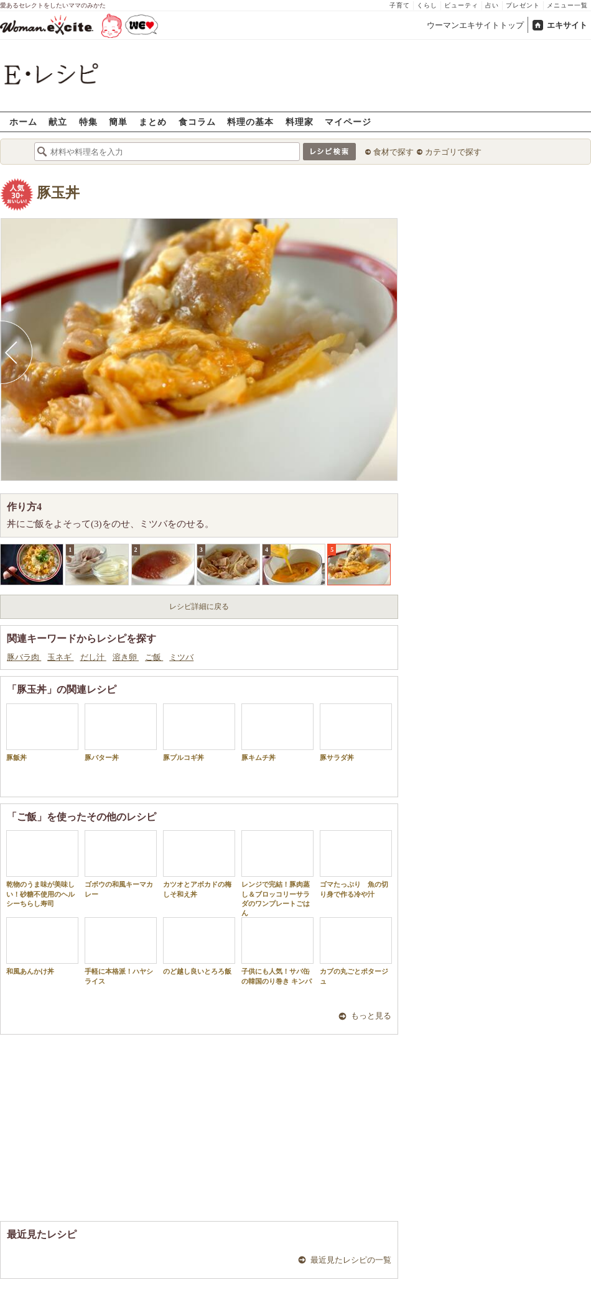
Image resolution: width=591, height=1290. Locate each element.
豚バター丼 (121, 732)
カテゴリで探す (453, 152)
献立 (58, 121)
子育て (399, 5)
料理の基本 (250, 121)
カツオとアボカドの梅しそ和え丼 (199, 863)
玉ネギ (60, 657)
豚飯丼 (42, 732)
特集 (88, 121)
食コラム (197, 121)
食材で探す (393, 152)
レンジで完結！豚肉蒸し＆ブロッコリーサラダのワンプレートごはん (277, 873)
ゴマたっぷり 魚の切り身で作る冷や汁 (356, 863)
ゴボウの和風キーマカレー (121, 863)
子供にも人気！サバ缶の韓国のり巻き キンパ (277, 950)
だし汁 (93, 657)
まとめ (153, 121)
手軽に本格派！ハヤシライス (121, 950)
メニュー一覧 (567, 5)
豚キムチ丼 (277, 732)
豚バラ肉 (24, 657)
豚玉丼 (58, 193)
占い (492, 5)
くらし (427, 5)
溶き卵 (126, 657)
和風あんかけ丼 (42, 946)
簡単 (118, 121)
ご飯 (154, 657)
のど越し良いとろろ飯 (199, 946)
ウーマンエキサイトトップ (475, 25)
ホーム (23, 121)
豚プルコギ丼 (199, 732)
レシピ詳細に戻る (199, 606)
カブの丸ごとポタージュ (356, 950)
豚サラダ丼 (356, 732)
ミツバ (181, 657)
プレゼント (523, 5)
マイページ (348, 121)
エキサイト (567, 25)
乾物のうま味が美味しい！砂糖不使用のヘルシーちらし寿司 (42, 868)
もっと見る (371, 1015)
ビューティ (461, 5)
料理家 (300, 121)
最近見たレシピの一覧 (350, 1260)
